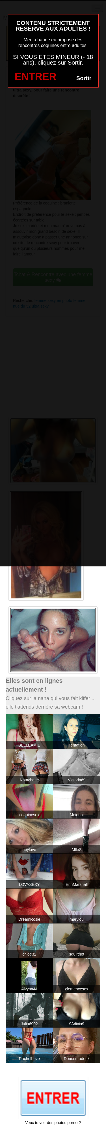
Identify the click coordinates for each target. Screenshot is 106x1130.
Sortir (83, 78)
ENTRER (36, 76)
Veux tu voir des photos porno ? (53, 1122)
